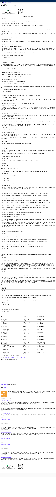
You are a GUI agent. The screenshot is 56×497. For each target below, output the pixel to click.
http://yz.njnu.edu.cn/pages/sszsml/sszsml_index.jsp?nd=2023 (22, 377)
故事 (19, 0)
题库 (16, 0)
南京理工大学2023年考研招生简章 (13, 420)
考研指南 (11, 2)
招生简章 (12, 407)
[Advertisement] (31, 392)
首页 (8, 2)
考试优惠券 (9, 418)
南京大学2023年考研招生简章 (12, 439)
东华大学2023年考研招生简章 (12, 464)
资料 (54, 0)
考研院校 (2, 9)
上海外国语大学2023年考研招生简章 (13, 445)
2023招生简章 (15, 2)
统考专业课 (2, 6)
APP (25, 0)
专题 (22, 0)
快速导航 (2, 0)
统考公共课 (2, 4)
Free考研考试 (10, 0)
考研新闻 (2, 2)
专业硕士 (2, 11)
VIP (51, 0)
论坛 (30, 0)
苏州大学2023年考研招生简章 (12, 433)
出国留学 (2, 18)
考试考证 (2, 16)
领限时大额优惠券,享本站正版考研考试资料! (14, 409)
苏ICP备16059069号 (52, 494)
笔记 (27, 0)
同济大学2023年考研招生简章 (12, 470)
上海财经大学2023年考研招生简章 (13, 458)
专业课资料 (2, 13)
